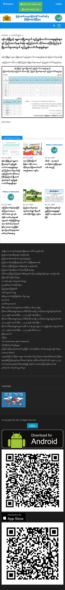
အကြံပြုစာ (32, 425)
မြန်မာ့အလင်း (7, 333)
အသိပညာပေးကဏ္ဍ (9, 292)
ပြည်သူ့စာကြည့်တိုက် (9, 288)
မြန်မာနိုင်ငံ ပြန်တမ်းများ (11, 277)
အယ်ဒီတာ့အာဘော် (9, 303)
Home (5, 35)
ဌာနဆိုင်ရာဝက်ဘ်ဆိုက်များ (12, 285)
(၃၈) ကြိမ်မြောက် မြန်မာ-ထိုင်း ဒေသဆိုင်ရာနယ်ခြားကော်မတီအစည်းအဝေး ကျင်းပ (32, 166)
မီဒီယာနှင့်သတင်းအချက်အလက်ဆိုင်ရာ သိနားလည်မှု (21, 307)
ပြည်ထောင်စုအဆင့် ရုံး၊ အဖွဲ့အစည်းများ (16, 258)
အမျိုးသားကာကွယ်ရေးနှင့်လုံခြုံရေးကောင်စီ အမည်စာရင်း (23, 251)
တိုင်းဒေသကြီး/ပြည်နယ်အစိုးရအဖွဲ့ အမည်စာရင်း (20, 266)
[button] (32, 92)
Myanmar (8, 4)
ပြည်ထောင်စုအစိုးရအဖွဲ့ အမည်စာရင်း (15, 254)
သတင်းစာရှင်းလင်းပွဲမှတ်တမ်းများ (14, 281)
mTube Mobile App (31, 9)
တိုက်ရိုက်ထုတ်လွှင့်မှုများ (11, 345)
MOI (13, 420)
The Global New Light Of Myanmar (15, 341)
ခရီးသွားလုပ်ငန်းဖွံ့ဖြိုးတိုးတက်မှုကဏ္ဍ (16, 296)
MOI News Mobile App (32, 4)
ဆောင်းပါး (5, 300)
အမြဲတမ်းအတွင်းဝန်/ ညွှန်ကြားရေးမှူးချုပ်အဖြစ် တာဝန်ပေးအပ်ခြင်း (53, 212)
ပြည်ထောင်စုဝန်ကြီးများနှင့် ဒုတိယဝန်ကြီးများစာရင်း (21, 262)
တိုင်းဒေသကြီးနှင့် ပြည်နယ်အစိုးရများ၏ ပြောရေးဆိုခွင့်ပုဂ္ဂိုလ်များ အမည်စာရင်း (31, 273)
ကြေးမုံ (4, 337)
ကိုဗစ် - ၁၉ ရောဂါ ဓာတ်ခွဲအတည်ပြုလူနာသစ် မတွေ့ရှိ (53, 164)
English (59, 4)
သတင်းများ (15, 35)
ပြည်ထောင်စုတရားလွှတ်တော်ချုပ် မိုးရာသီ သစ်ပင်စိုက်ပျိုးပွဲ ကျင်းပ (32, 211)
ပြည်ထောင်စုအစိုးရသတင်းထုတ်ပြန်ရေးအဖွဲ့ (18, 270)
